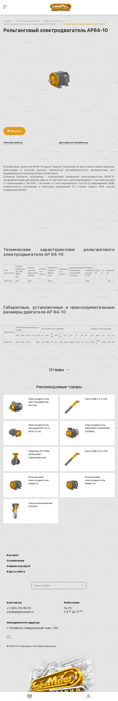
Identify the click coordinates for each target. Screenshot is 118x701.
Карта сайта (73, 560)
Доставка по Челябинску (73, 142)
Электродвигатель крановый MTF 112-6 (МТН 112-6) (39, 428)
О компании (73, 555)
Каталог (13, 555)
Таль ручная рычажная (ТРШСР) (40, 505)
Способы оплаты (13, 142)
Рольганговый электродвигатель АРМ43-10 (95, 480)
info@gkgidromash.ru (20, 601)
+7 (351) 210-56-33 (19, 597)
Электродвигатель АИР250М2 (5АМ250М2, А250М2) (97, 428)
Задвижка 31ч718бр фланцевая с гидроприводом (39, 454)
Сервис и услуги (18, 560)
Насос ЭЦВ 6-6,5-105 (96, 451)
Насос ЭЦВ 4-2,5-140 (96, 399)
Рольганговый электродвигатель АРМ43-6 (38, 480)
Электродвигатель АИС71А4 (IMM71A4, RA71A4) (38, 402)
